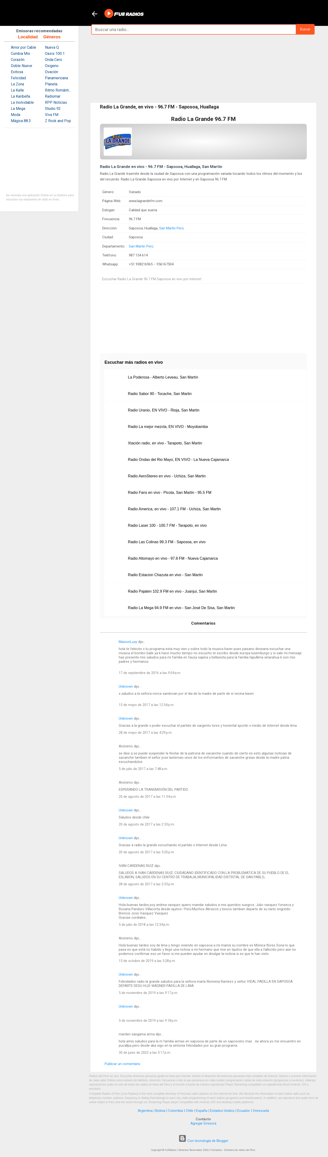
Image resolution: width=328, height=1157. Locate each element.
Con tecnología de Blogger (203, 1141)
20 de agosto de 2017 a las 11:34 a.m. (148, 796)
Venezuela (261, 1111)
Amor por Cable (23, 47)
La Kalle (17, 90)
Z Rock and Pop (58, 121)
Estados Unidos (222, 1111)
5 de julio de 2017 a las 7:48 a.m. (143, 769)
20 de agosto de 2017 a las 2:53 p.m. (147, 824)
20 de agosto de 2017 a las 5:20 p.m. (147, 852)
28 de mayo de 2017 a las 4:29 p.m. (145, 732)
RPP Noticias (56, 102)
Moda (15, 114)
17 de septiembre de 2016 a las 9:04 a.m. (150, 673)
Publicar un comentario (122, 1064)
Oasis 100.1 (55, 53)
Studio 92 (53, 108)
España (201, 1111)
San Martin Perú (171, 228)
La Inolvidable (22, 102)
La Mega (18, 108)
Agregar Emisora (203, 1123)
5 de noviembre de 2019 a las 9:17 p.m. (148, 993)
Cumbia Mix (20, 53)
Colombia (175, 1111)
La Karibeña (20, 96)
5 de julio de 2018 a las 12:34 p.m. (144, 924)
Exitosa (17, 72)
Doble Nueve (21, 66)
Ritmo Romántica (58, 90)
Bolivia (160, 1111)
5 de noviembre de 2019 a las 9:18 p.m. (148, 1020)
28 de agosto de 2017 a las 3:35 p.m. (147, 884)
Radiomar (52, 96)
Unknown (126, 686)
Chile (189, 1111)
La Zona (17, 84)
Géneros (51, 37)
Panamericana (56, 78)
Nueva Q (52, 47)
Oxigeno (52, 66)
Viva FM (51, 114)
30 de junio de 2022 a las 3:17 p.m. (145, 1052)
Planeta (51, 84)
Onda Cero (53, 59)
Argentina (145, 1111)
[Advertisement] (203, 69)
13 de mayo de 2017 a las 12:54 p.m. (146, 705)
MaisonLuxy (128, 642)
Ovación (51, 72)
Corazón (17, 59)
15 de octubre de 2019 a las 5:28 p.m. (147, 961)
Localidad (28, 37)
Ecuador (243, 1111)
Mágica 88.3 (21, 121)
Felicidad (18, 78)
